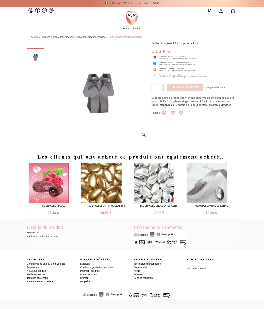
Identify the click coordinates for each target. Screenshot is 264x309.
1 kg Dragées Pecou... (53, 213)
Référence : (33, 246)
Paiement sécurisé (90, 280)
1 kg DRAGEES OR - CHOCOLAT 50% (105, 213)
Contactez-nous (88, 284)
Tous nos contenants (37, 287)
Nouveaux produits (36, 280)
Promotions (33, 277)
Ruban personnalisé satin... (211, 213)
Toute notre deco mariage (40, 291)
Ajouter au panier (187, 94)
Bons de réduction (143, 287)
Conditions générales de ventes (96, 277)
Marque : (32, 242)
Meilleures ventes (36, 284)
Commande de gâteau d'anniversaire (46, 273)
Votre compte (148, 269)
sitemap (84, 287)
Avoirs (137, 280)
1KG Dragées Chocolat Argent (158, 213)
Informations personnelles (147, 273)
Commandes (140, 277)
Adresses (138, 284)
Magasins (85, 291)
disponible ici (167, 112)
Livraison (85, 273)
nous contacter (198, 278)
